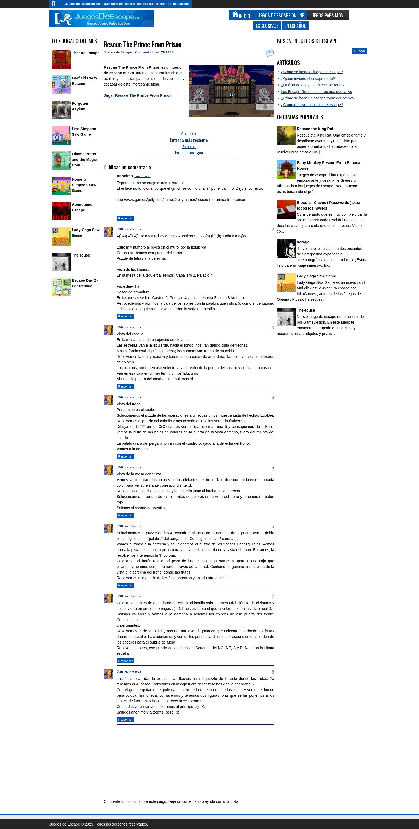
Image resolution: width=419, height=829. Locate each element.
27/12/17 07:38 (133, 596)
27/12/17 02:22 (142, 176)
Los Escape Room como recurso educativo (316, 92)
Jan (120, 229)
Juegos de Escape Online (280, 15)
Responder (125, 218)
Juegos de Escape (118, 52)
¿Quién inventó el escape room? (308, 78)
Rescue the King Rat (315, 129)
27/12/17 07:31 (133, 229)
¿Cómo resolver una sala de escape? (312, 105)
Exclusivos (267, 25)
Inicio (56, 4)
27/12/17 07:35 (133, 397)
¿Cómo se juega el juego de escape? (312, 72)
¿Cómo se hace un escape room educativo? (317, 98)
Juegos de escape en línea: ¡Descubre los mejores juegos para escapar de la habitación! (127, 3)
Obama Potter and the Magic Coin (84, 159)
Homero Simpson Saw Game (84, 185)
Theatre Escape (86, 53)
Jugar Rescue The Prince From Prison (138, 95)
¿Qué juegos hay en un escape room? (312, 85)
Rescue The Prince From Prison (142, 44)
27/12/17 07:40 (133, 672)
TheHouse (81, 255)
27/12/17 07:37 (133, 526)
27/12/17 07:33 (133, 327)
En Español (295, 25)
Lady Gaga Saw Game (316, 276)
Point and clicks (147, 52)
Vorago (303, 242)
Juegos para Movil (328, 15)
